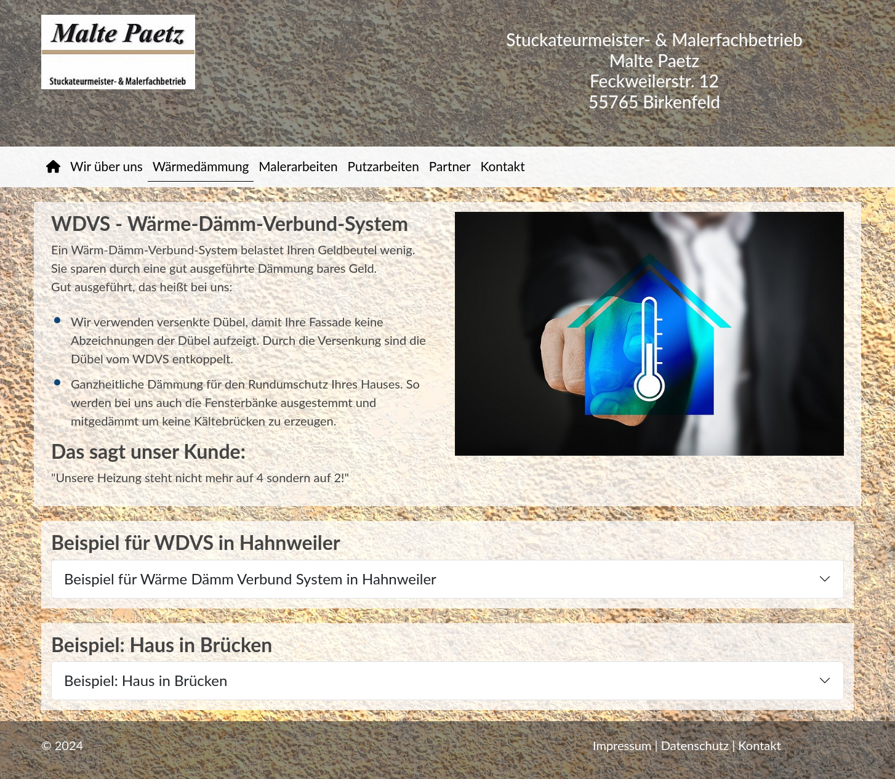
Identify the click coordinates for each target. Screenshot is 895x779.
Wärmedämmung (201, 166)
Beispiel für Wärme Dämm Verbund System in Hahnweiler (250, 578)
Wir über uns (106, 166)
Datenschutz (695, 745)
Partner (450, 166)
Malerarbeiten (298, 166)
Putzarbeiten (383, 166)
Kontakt (503, 166)
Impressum (622, 745)
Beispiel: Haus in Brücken (145, 680)
